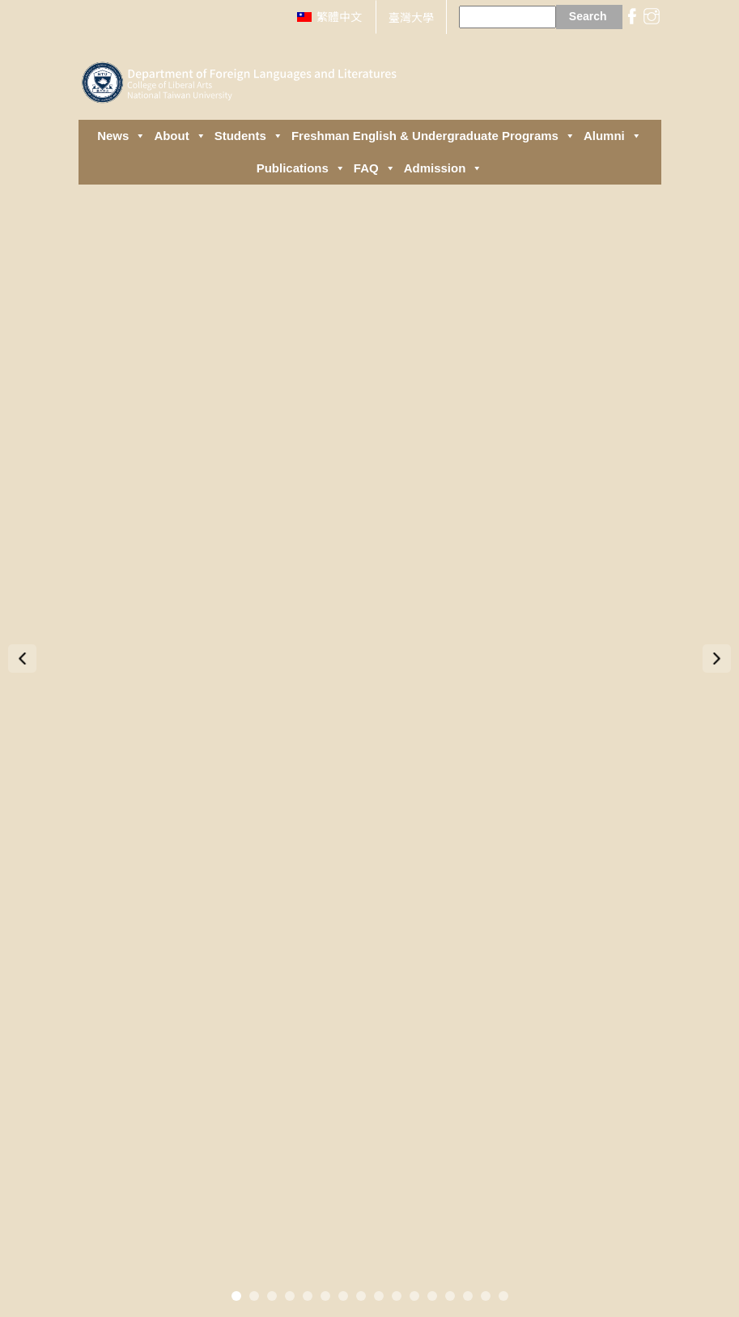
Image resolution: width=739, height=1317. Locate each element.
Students (248, 136)
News (121, 136)
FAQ (375, 168)
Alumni (613, 136)
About (180, 136)
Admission (443, 168)
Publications (301, 168)
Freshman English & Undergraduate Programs (433, 136)
